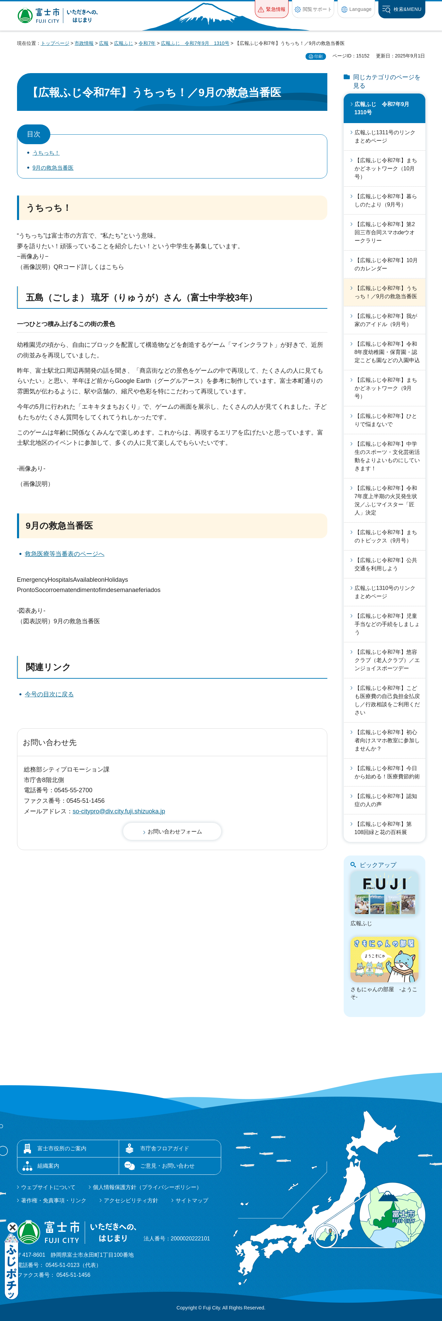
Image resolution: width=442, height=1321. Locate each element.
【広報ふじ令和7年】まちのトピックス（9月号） (386, 536)
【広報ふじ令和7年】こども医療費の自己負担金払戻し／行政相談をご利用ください (387, 700)
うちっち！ (46, 153)
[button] (272, 9)
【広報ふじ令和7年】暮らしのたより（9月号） (386, 200)
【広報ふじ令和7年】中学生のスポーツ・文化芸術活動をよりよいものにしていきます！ (387, 456)
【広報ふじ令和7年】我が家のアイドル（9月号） (386, 320)
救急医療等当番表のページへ (64, 554)
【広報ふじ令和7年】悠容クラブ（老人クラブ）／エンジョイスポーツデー (387, 660)
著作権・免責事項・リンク (53, 1200)
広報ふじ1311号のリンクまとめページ (385, 136)
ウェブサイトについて (48, 1187)
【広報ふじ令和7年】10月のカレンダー (386, 264)
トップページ (55, 43)
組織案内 (48, 1166)
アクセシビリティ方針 (131, 1200)
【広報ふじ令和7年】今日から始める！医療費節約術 (387, 772)
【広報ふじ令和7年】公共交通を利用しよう (386, 564)
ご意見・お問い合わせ (167, 1166)
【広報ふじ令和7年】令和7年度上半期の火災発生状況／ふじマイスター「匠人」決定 (386, 500)
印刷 (318, 56)
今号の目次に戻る (49, 694)
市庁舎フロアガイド (164, 1148)
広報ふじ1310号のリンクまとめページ (385, 592)
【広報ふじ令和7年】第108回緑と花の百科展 (383, 828)
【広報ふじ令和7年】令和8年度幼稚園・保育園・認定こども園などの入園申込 (387, 352)
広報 (104, 43)
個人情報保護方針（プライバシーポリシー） (147, 1187)
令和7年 (146, 43)
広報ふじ (123, 43)
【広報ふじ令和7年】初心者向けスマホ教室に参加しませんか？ (387, 740)
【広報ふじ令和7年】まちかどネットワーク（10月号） (386, 168)
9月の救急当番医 (53, 168)
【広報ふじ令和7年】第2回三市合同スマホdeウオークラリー (385, 232)
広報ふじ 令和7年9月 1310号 (195, 43)
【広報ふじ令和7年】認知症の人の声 (386, 800)
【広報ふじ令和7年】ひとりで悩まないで (386, 420)
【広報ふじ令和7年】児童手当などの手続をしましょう (387, 624)
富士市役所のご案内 (61, 1148)
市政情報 (84, 43)
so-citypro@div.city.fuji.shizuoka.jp (119, 811)
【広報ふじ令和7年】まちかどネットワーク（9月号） (386, 388)
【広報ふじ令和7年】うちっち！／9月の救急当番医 (386, 292)
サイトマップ (192, 1200)
